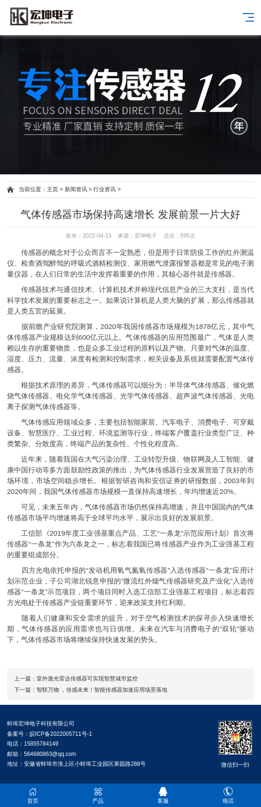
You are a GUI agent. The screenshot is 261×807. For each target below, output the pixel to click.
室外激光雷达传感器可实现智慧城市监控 (87, 678)
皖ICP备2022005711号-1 (61, 734)
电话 (228, 795)
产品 (97, 795)
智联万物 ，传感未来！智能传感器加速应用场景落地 (102, 690)
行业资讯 (104, 189)
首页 (32, 795)
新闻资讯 (76, 189)
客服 (163, 795)
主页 (52, 189)
